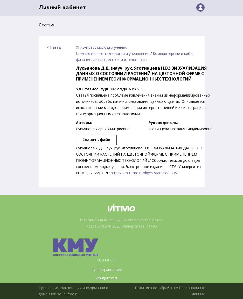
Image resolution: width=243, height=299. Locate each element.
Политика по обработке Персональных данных (170, 290)
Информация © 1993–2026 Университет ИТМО (121, 219)
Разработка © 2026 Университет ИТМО (121, 226)
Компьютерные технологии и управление (112, 53)
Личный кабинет (62, 8)
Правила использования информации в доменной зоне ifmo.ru (73, 290)
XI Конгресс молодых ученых (101, 47)
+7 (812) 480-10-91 (107, 269)
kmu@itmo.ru (107, 277)
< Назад (54, 47)
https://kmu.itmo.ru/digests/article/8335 (144, 172)
